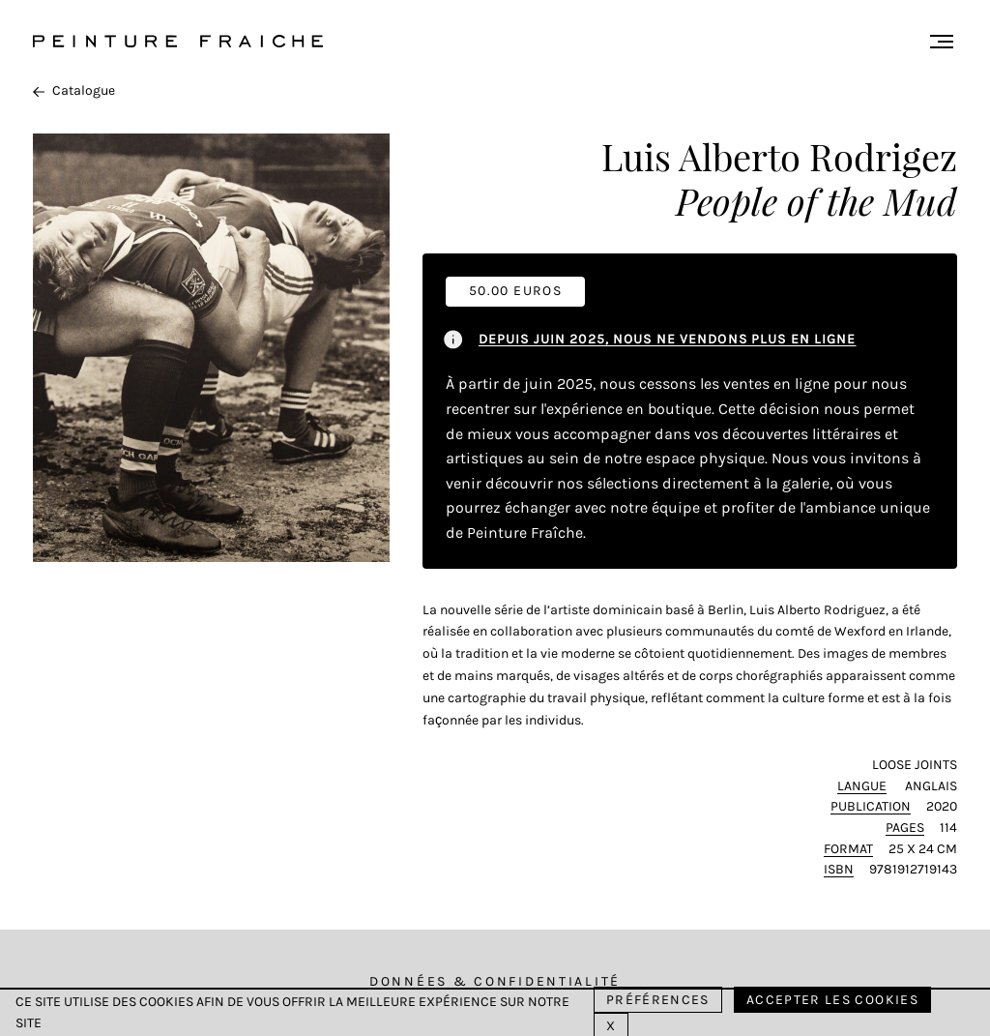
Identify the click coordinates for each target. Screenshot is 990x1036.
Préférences (658, 999)
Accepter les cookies (832, 999)
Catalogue (74, 90)
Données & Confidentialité (495, 981)
